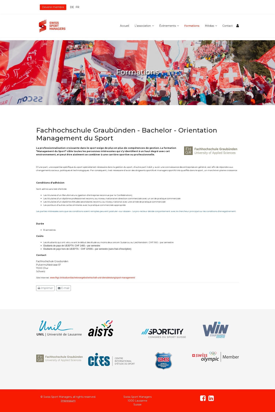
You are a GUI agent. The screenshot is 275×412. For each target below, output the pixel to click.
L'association (143, 25)
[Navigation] (237, 25)
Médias (209, 25)
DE (72, 7)
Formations (191, 25)
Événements (167, 25)
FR (77, 7)
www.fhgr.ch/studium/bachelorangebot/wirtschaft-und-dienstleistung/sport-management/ (92, 277)
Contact (227, 25)
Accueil (124, 25)
